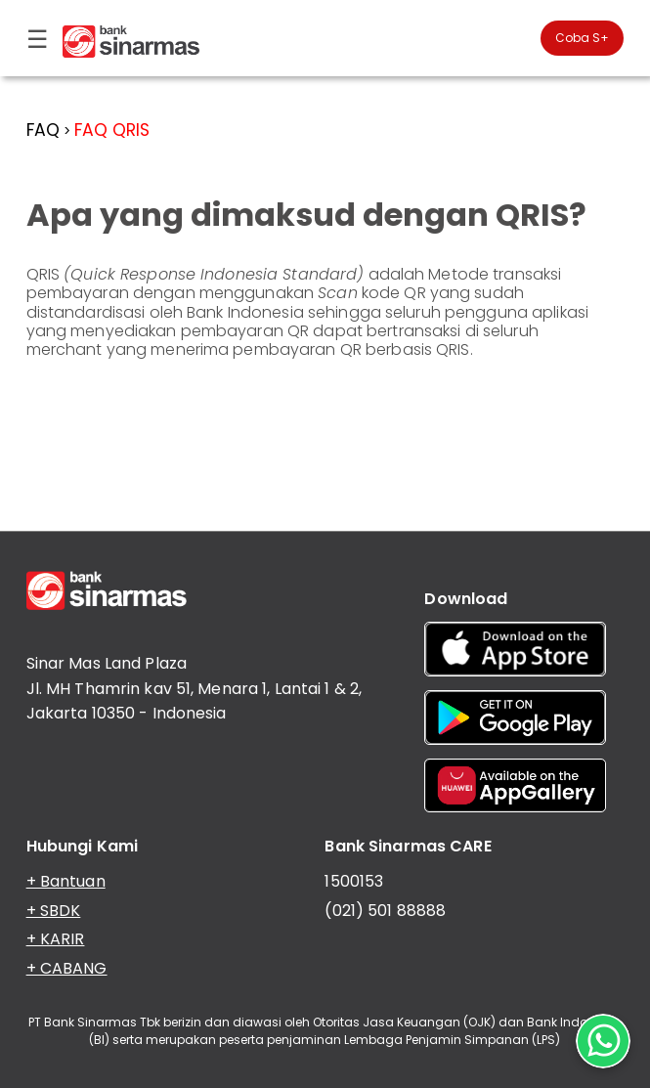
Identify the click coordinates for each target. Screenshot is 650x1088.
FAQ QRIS (112, 130)
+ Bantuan (66, 881)
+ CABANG (67, 968)
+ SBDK (53, 910)
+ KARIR (55, 939)
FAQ (43, 130)
